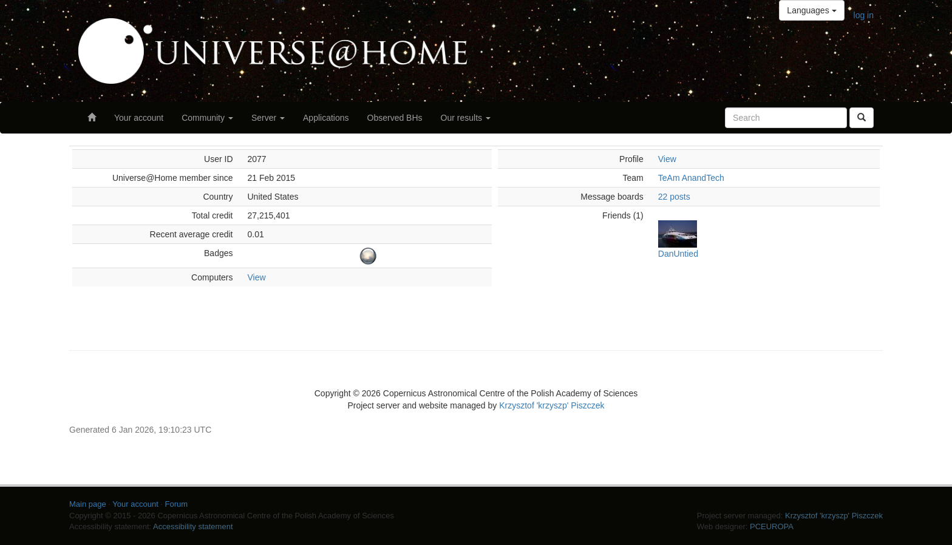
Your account (138, 118)
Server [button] (268, 118)
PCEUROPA (772, 526)
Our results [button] (466, 118)
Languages (811, 10)
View (257, 277)
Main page (87, 504)
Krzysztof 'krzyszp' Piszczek (551, 405)
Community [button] (207, 118)
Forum (176, 504)
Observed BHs (395, 118)
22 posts (674, 196)
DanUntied (678, 254)
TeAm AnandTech (691, 178)
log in (864, 15)
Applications (326, 118)
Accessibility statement (193, 526)
